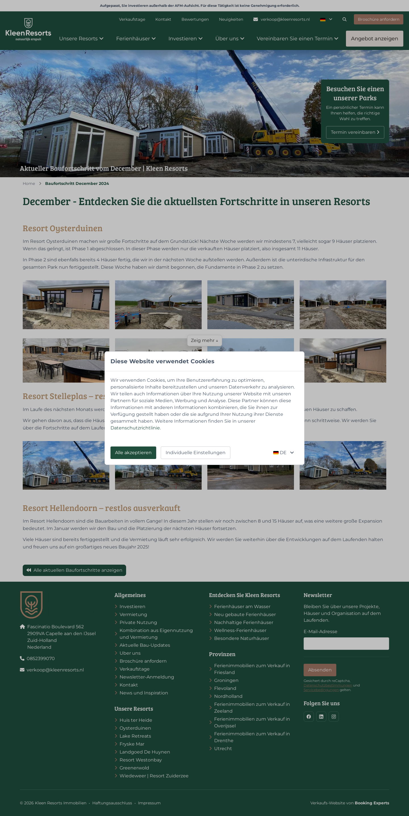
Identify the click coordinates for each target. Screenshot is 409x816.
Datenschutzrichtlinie (135, 428)
